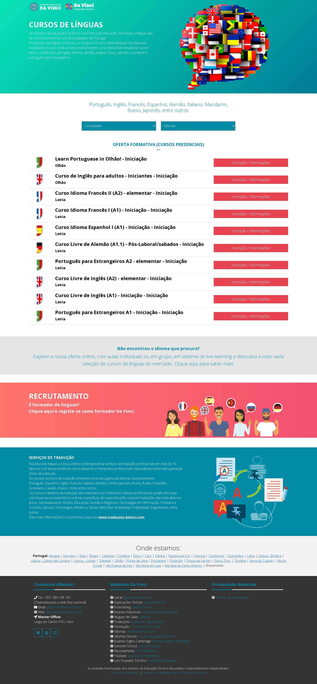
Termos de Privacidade (232, 597)
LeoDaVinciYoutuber (163, 660)
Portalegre (158, 560)
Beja (82, 556)
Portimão (176, 560)
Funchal (199, 556)
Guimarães (235, 556)
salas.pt (144, 617)
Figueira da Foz (179, 556)
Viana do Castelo (261, 560)
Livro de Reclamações (125, 672)
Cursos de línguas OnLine (156, 636)
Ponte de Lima (137, 560)
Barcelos (69, 556)
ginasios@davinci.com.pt (64, 607)
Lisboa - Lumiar (84, 560)
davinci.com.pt (142, 607)
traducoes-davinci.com (147, 621)
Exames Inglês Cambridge (170, 641)
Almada (54, 556)
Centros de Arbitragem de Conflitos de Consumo (174, 672)
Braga (93, 556)
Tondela (240, 560)
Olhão (119, 560)
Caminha (107, 556)
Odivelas (105, 560)
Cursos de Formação (146, 626)
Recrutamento (146, 651)
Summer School (149, 646)
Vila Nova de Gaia (148, 565)
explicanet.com (154, 602)
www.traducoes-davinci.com (121, 517)
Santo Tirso (222, 560)
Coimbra (123, 556)
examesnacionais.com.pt (160, 612)
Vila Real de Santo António (183, 565)
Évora (137, 556)
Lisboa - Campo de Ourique (50, 560)
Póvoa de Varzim (198, 560)
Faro (148, 556)
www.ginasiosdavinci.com (64, 612)
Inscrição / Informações (250, 162)
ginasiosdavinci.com (138, 597)
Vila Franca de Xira (119, 565)
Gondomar (216, 556)
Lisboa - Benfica (269, 556)
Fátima (160, 556)
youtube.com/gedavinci (144, 655)
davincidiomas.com (140, 631)
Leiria (251, 556)
